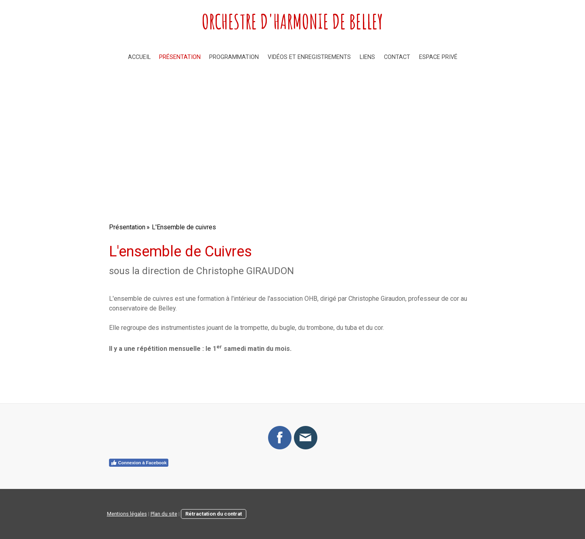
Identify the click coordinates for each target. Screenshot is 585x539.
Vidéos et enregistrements (309, 57)
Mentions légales (127, 514)
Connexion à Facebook (139, 462)
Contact (397, 57)
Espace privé (438, 57)
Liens (367, 57)
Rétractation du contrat (213, 514)
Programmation (234, 57)
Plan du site (164, 514)
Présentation (180, 57)
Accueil (139, 57)
